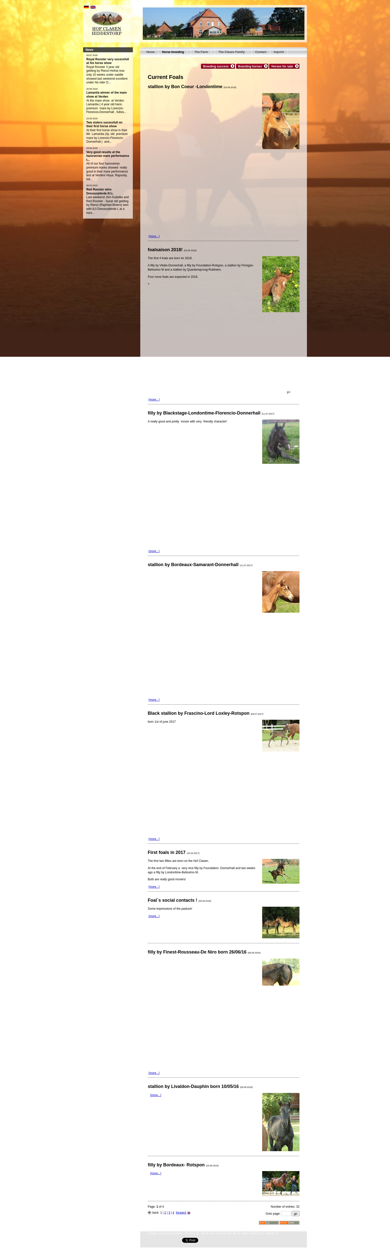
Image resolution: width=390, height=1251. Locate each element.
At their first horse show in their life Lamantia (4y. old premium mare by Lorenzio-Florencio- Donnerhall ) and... (107, 136)
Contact (260, 52)
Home (150, 52)
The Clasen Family (232, 52)
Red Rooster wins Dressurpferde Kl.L (99, 191)
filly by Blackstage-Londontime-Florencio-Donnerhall (211, 413)
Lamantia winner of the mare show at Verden (106, 94)
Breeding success (216, 66)
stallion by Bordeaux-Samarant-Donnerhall (200, 564)
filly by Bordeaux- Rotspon (183, 1164)
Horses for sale (282, 66)
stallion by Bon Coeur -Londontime (192, 86)
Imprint (279, 52)
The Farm (201, 52)
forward (183, 1212)
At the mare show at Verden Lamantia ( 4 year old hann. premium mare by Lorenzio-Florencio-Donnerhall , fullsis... (106, 106)
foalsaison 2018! (172, 249)
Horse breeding (173, 52)
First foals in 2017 (173, 852)
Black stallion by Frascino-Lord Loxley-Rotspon (205, 713)
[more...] (153, 236)
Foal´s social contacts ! (179, 900)
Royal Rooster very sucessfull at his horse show (107, 61)
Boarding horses (250, 66)
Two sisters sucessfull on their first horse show (104, 124)
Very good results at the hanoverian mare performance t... (107, 156)
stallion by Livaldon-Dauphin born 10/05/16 (200, 1086)
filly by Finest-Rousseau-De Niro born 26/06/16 (204, 952)
